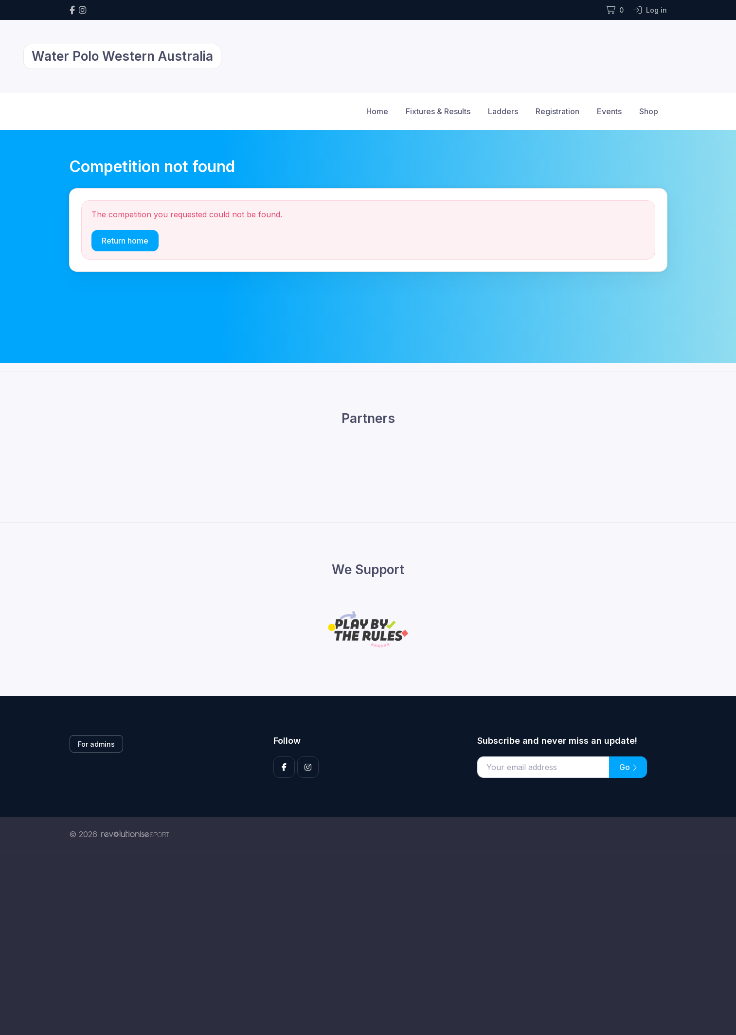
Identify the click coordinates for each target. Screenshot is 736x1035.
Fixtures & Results (438, 111)
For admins (96, 744)
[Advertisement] (361, 944)
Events (609, 111)
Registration (557, 111)
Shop (648, 111)
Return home (125, 241)
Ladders (503, 111)
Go (628, 767)
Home (377, 111)
